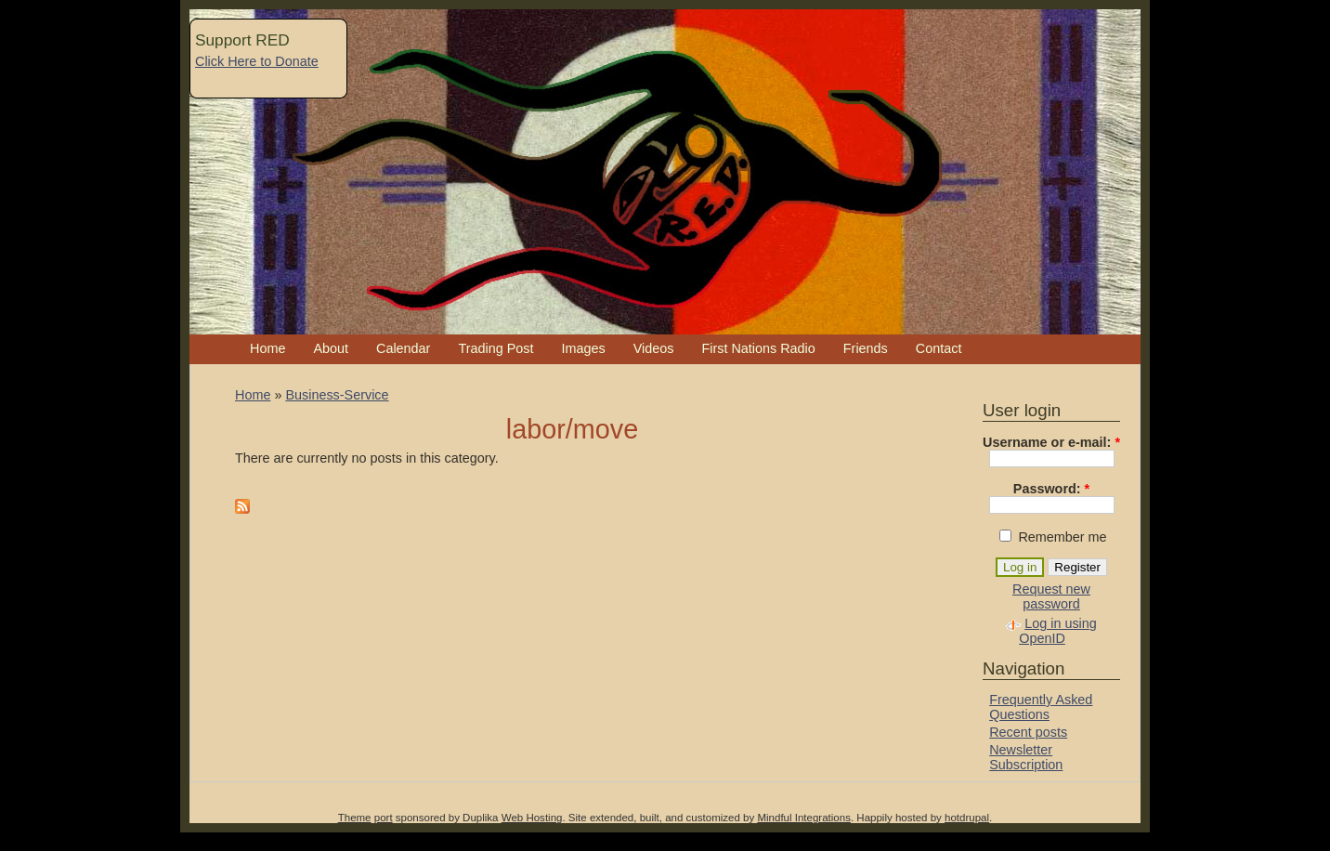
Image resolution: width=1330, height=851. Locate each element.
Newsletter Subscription (1026, 757)
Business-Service (336, 394)
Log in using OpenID (1058, 631)
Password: (1051, 488)
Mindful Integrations (804, 817)
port (383, 817)
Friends (865, 348)
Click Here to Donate (257, 61)
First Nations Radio (758, 348)
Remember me (1052, 537)
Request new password (1051, 596)
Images (583, 348)
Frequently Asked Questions (1040, 707)
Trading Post (495, 348)
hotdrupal (967, 817)
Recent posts (1028, 732)
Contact (939, 348)
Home (267, 348)
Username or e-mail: (1051, 442)
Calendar (403, 348)
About (330, 348)
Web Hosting (532, 817)
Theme (355, 817)
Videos (653, 348)
